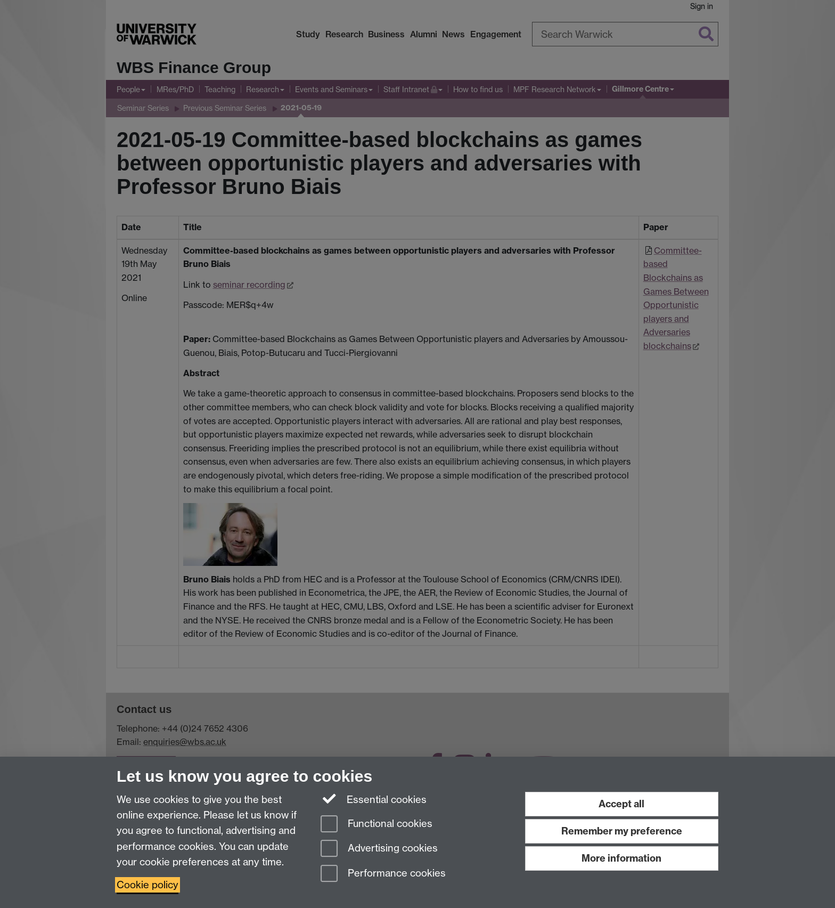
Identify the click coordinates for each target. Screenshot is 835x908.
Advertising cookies (379, 849)
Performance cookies (383, 874)
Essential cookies (374, 799)
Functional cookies (376, 824)
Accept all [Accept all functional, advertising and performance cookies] (621, 804)
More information (621, 858)
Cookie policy (147, 885)
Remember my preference (621, 831)
